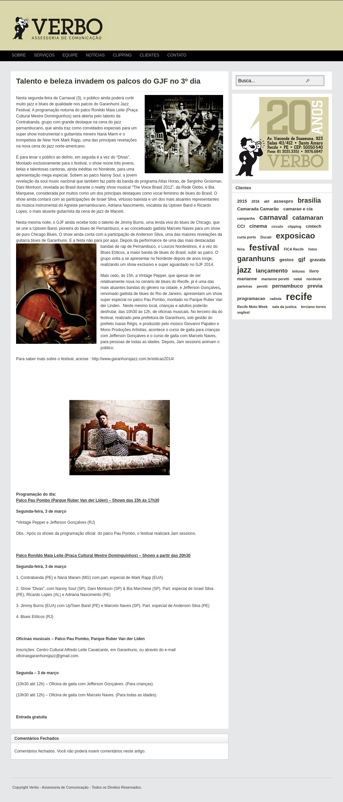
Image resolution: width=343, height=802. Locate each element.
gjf (301, 259)
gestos (286, 259)
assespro (283, 201)
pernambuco (287, 286)
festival (264, 247)
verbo (58, 28)
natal (298, 279)
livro (314, 271)
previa (315, 286)
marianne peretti (275, 279)
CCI (241, 226)
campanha (246, 218)
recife (299, 296)
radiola (275, 299)
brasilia (309, 200)
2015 (242, 201)
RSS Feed (329, 56)
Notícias (95, 55)
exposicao (295, 235)
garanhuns (256, 259)
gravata (317, 259)
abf (266, 201)
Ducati (266, 237)
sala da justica (284, 307)
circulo (277, 226)
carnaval (273, 217)
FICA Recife (294, 249)
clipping (294, 226)
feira (241, 249)
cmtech (313, 226)
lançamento (272, 270)
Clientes (149, 55)
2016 (256, 201)
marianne (247, 278)
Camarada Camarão (258, 208)
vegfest (243, 312)
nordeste (314, 279)
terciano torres (313, 307)
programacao (251, 298)
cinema (258, 226)
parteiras (244, 286)
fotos (312, 249)
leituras (298, 271)
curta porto (246, 237)
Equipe (70, 55)
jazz (244, 270)
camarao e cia (298, 208)
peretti (262, 286)
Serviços (44, 55)
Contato (177, 55)
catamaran (307, 217)
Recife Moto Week (252, 307)
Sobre (19, 55)
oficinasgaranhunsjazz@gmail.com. (47, 656)
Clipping (122, 55)
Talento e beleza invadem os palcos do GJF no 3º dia (108, 81)
